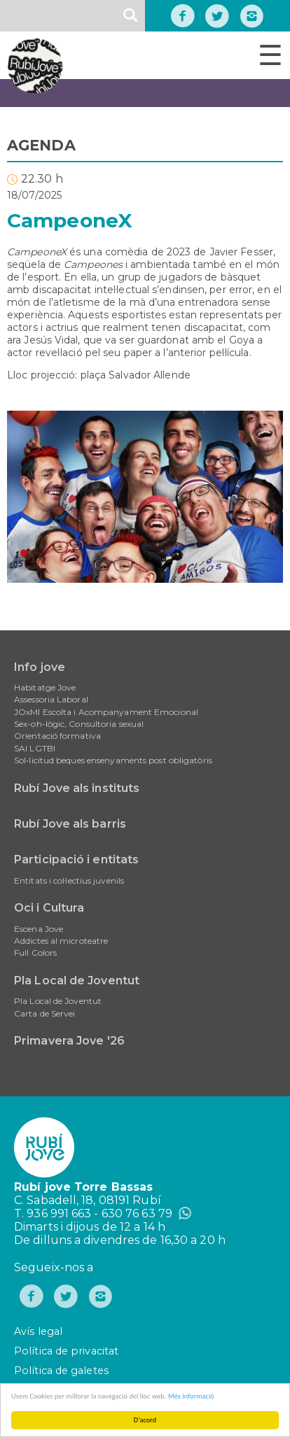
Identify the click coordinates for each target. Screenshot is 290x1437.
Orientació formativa (57, 735)
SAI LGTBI (34, 748)
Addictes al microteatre (61, 940)
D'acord (145, 1419)
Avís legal (38, 1331)
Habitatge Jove (45, 687)
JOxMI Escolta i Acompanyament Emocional (106, 712)
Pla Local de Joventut (76, 980)
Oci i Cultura (49, 907)
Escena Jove (38, 928)
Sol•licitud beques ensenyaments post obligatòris (113, 760)
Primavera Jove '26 (69, 1040)
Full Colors (35, 952)
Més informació (193, 1396)
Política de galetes (61, 1370)
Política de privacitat (66, 1351)
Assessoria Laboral (51, 699)
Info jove (39, 667)
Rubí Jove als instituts (76, 788)
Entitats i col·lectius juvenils (69, 880)
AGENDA (41, 145)
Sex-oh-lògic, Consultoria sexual (79, 723)
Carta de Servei (45, 1013)
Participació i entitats (76, 859)
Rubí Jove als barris (70, 823)
